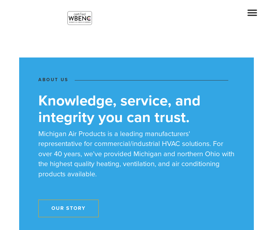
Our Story (68, 208)
